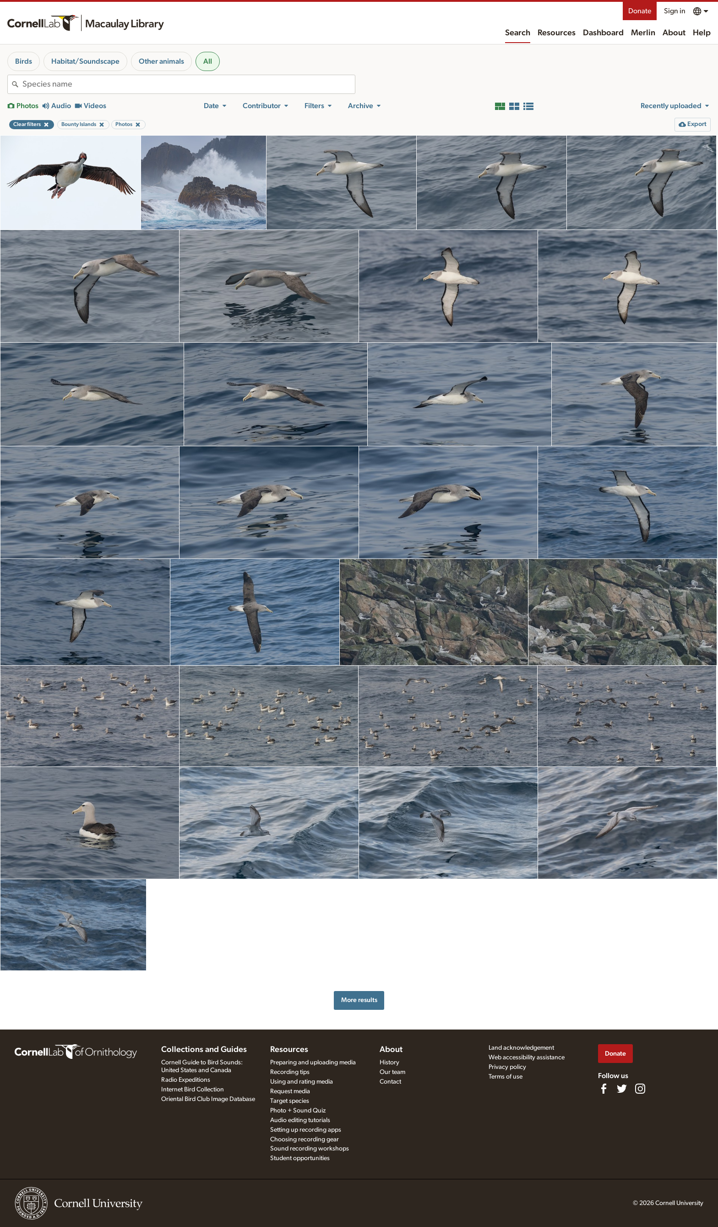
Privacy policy (507, 1067)
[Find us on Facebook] (603, 1088)
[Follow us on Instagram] (640, 1088)
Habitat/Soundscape (85, 61)
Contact (390, 1082)
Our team (392, 1072)
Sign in (674, 11)
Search (517, 33)
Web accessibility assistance (527, 1057)
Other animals (161, 61)
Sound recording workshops (309, 1148)
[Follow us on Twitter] (621, 1088)
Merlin (643, 33)
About (674, 33)
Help (702, 33)
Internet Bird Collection (192, 1089)
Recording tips (290, 1072)
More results (359, 1000)
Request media (290, 1091)
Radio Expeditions (185, 1080)
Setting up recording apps (305, 1130)
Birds (23, 61)
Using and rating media (301, 1082)
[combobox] (188, 84)
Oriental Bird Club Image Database (208, 1099)
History (389, 1062)
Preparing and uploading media (313, 1062)
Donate (639, 11)
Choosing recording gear (304, 1139)
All (207, 61)
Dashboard (603, 33)
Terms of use (505, 1077)
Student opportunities (300, 1158)
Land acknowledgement (521, 1048)
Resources (557, 33)
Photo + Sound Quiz (298, 1110)
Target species (289, 1101)
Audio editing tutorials (300, 1120)
